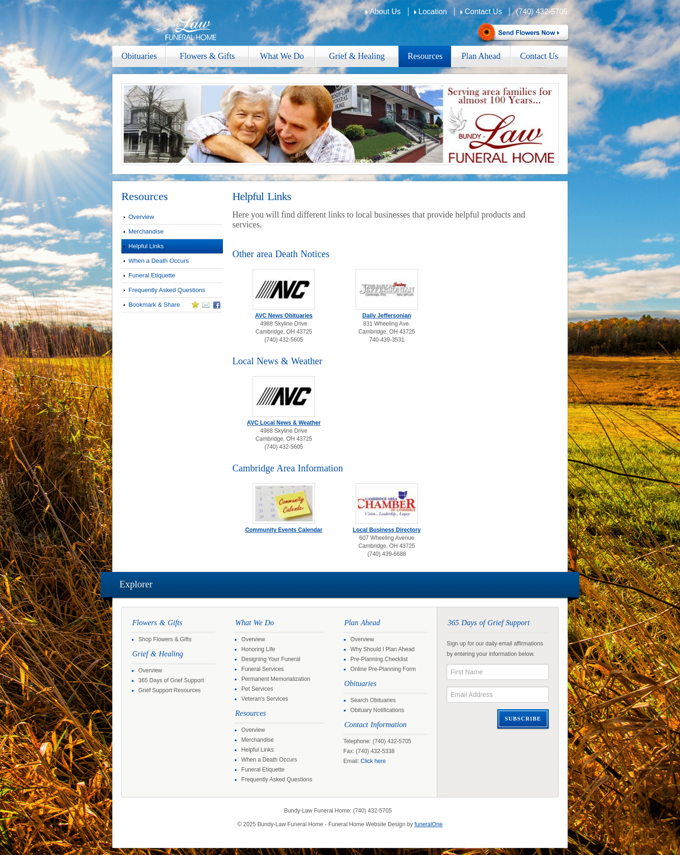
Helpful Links (145, 246)
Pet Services (257, 689)
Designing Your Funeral (270, 659)
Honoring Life (258, 649)
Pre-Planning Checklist (379, 659)
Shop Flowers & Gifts (165, 639)
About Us (385, 12)
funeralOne (428, 824)
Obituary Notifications (377, 710)
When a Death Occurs (158, 260)
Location (432, 12)
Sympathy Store (522, 33)
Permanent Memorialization (275, 679)
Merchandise (145, 231)
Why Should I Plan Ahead (382, 649)
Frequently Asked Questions (166, 289)
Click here (373, 761)
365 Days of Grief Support (171, 680)
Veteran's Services (264, 699)
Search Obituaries (373, 700)
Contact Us (483, 12)
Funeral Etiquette (151, 275)
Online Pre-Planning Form (383, 669)
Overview (141, 216)
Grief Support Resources (169, 690)
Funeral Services (262, 669)
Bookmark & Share (171, 306)
